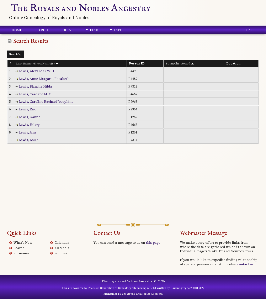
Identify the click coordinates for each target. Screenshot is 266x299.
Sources (60, 253)
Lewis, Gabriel (30, 117)
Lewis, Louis (28, 139)
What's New (23, 242)
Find (94, 30)
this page (153, 242)
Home (17, 30)
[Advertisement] (133, 189)
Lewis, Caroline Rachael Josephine (46, 101)
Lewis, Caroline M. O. (35, 94)
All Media (62, 248)
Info (118, 30)
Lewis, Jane (28, 132)
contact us (245, 264)
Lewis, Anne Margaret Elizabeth (44, 78)
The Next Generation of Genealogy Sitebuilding (117, 288)
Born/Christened (180, 63)
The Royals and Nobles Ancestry (81, 8)
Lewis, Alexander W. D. (36, 71)
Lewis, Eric (27, 109)
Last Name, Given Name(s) (37, 63)
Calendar (61, 242)
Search (41, 30)
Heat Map (15, 54)
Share (249, 30)
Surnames (22, 253)
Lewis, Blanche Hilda (35, 86)
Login (65, 30)
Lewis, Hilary (29, 124)
